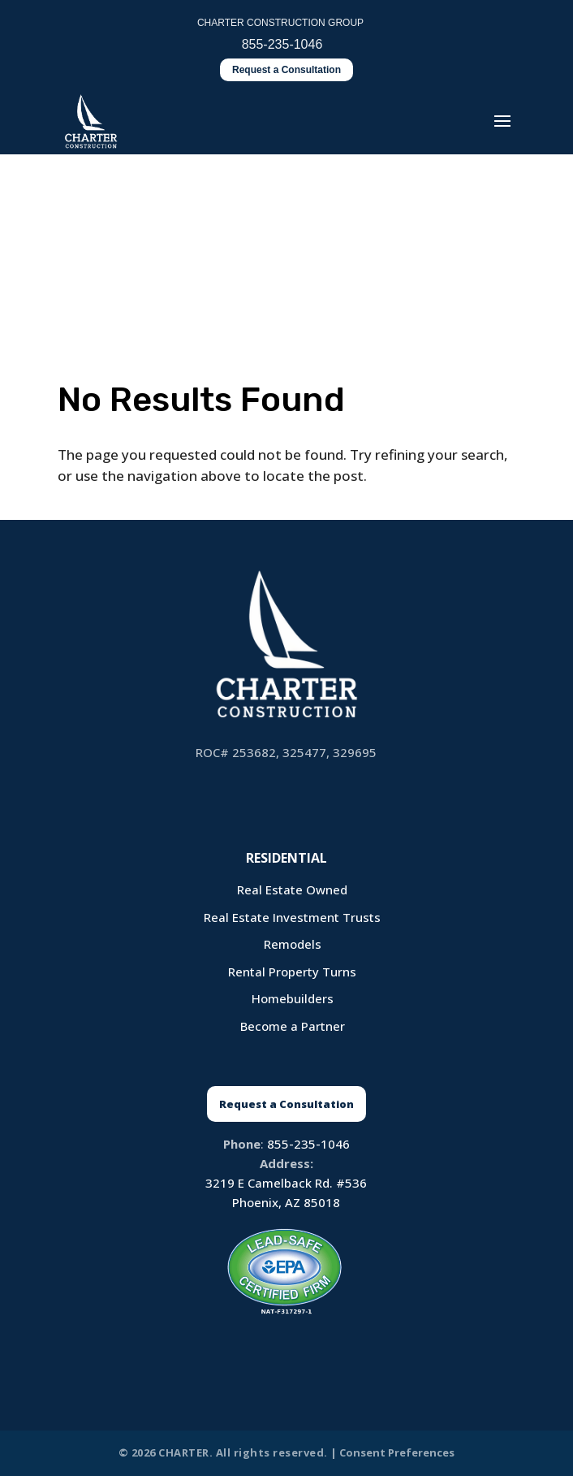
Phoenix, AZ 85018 (286, 1202)
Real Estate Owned (292, 889)
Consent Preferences (397, 1452)
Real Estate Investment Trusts (292, 917)
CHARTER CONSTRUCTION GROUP (280, 22)
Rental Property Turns (292, 971)
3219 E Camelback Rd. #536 (286, 1183)
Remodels (292, 944)
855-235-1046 (308, 1144)
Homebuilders (293, 998)
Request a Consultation (286, 70)
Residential (286, 858)
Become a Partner (292, 1026)
